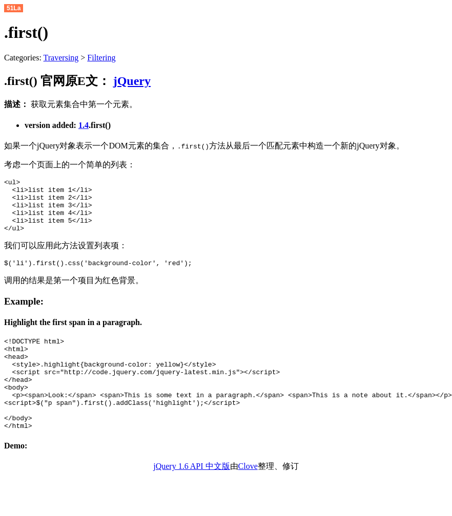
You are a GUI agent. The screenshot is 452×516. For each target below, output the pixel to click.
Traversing (61, 57)
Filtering (101, 57)
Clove (248, 496)
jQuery (132, 81)
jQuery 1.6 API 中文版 (191, 496)
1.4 (83, 125)
